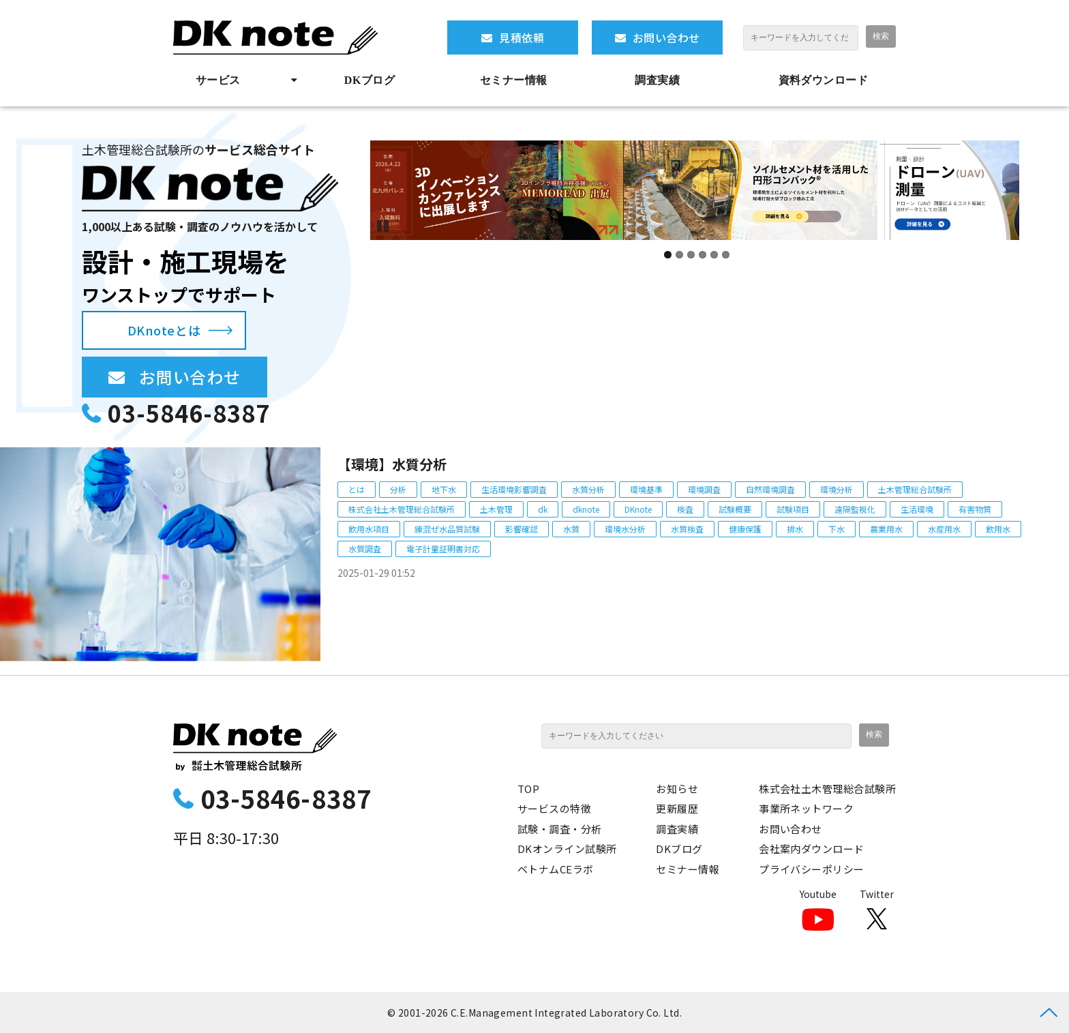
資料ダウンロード (824, 80)
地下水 (444, 489)
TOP (528, 788)
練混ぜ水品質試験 (447, 529)
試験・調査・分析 (559, 829)
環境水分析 (625, 529)
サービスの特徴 (554, 808)
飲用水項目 (368, 529)
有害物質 (975, 509)
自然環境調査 (770, 489)
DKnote (638, 509)
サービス (218, 80)
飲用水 (998, 529)
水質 (571, 529)
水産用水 (944, 529)
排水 (795, 529)
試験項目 (793, 509)
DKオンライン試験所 (567, 848)
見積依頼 (521, 37)
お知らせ (677, 788)
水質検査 (687, 529)
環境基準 (646, 489)
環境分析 (836, 489)
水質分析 (588, 489)
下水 (836, 529)
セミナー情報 (513, 80)
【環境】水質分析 (392, 464)
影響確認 (521, 529)
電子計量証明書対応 (443, 548)
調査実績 (657, 80)
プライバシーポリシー (811, 869)
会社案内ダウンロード (811, 848)
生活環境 (917, 509)
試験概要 (735, 509)
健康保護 (745, 529)
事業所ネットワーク (806, 808)
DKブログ (369, 80)
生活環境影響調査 (514, 489)
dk (542, 509)
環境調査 (704, 489)
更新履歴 (677, 808)
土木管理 (496, 509)
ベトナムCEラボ (555, 869)
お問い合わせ (666, 37)
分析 (398, 489)
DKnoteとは (163, 330)
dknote (586, 509)
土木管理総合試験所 (915, 489)
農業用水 (886, 529)
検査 (685, 509)
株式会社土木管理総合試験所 (401, 509)
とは (356, 489)
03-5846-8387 (189, 413)
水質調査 (364, 548)
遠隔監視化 (854, 509)
